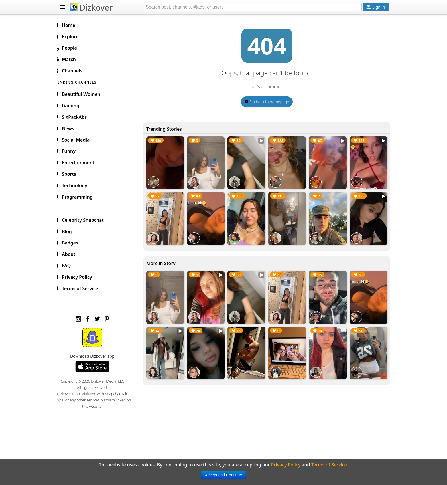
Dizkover (91, 7)
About (71, 253)
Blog (69, 230)
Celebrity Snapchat (85, 219)
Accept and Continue (223, 475)
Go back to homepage (269, 101)
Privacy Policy (79, 276)
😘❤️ (356, 147)
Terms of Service (82, 287)
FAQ (69, 265)
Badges (72, 242)
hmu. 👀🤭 (201, 201)
